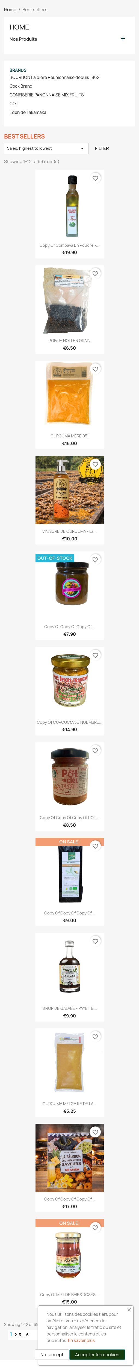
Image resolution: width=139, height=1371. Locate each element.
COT (14, 104)
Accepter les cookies (97, 1355)
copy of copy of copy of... (69, 626)
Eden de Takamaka (28, 112)
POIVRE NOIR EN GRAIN (69, 340)
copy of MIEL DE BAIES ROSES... (69, 1294)
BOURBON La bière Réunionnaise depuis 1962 (54, 77)
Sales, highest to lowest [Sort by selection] (46, 148)
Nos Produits (23, 39)
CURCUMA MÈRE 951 (70, 436)
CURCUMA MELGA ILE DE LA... (70, 1103)
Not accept (52, 1355)
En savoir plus (81, 1340)
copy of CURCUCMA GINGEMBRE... (69, 722)
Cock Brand (21, 86)
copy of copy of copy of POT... (69, 817)
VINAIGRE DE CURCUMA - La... (69, 531)
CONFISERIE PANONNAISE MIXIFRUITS (47, 95)
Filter (102, 148)
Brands (18, 70)
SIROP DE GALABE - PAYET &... (69, 1008)
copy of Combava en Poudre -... (69, 245)
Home (19, 27)
